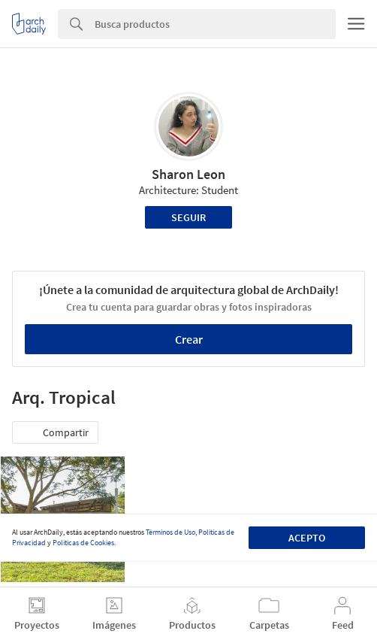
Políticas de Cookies (83, 542)
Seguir (188, 217)
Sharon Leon (188, 174)
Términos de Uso (170, 532)
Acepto (306, 537)
